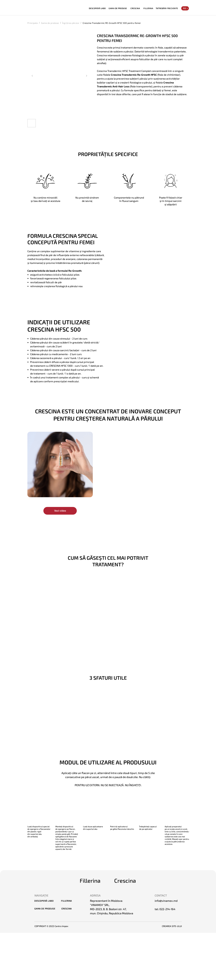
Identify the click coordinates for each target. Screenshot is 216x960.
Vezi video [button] (60, 510)
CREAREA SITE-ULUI (172, 926)
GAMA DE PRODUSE (118, 8)
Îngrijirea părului (70, 23)
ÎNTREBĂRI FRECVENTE (167, 8)
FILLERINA (148, 8)
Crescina (125, 880)
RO (184, 8)
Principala (32, 23)
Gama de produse (50, 23)
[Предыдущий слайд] (32, 76)
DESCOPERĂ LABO (97, 8)
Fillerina (90, 880)
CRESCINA (135, 8)
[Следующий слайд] (86, 76)
